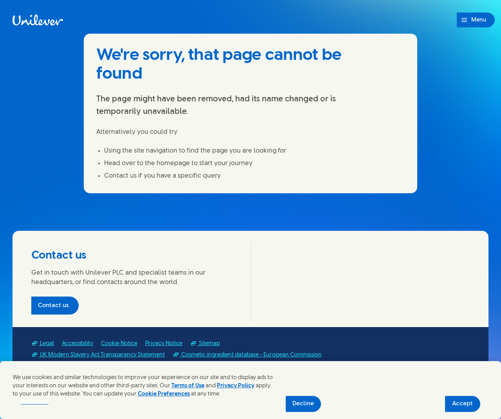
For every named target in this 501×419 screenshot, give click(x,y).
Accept (462, 404)
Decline (303, 404)
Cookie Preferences (164, 394)
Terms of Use (187, 386)
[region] (250, 390)
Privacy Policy (235, 386)
